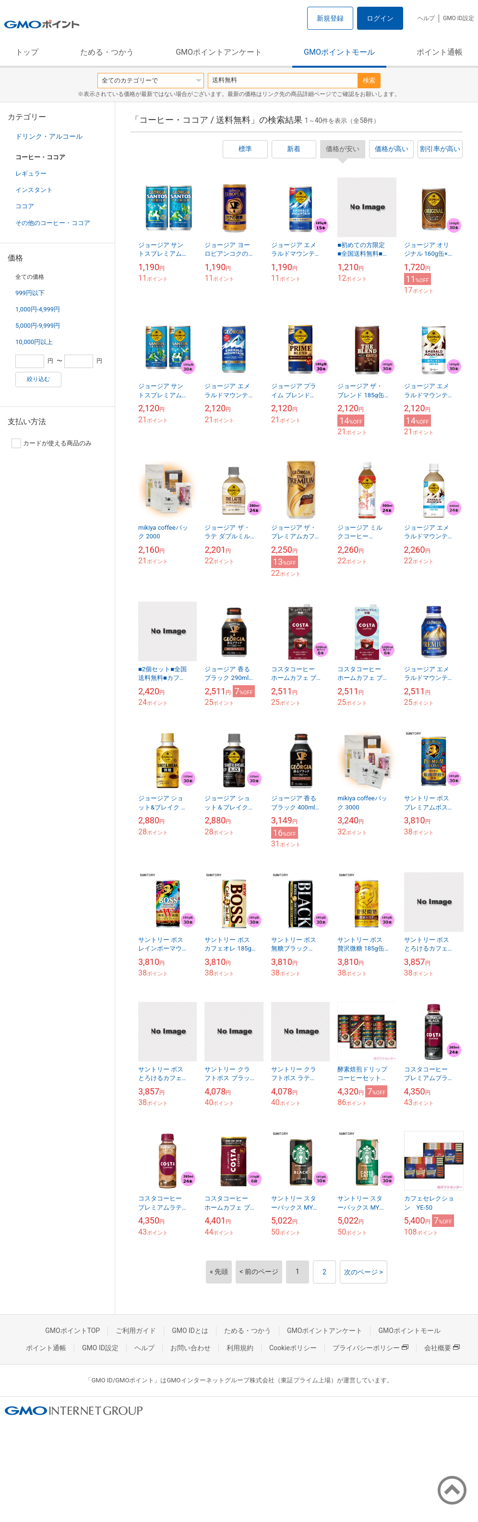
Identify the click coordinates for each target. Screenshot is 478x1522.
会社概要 (442, 1348)
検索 (369, 80)
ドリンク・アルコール (49, 136)
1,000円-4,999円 (37, 309)
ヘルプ (426, 18)
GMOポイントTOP (72, 1330)
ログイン (380, 18)
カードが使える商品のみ (52, 443)
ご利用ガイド (136, 1330)
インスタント (34, 189)
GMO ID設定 (458, 18)
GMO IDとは (190, 1330)
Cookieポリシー (293, 1348)
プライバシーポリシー (370, 1348)
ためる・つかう (107, 52)
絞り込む (38, 379)
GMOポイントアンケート (219, 52)
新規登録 (330, 18)
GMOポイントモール (339, 52)
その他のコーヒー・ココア (52, 222)
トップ (26, 52)
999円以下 (30, 293)
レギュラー (31, 173)
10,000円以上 (34, 341)
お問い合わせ (190, 1348)
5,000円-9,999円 (37, 325)
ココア (24, 206)
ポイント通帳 (440, 52)
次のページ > (363, 1272)
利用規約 (240, 1348)
